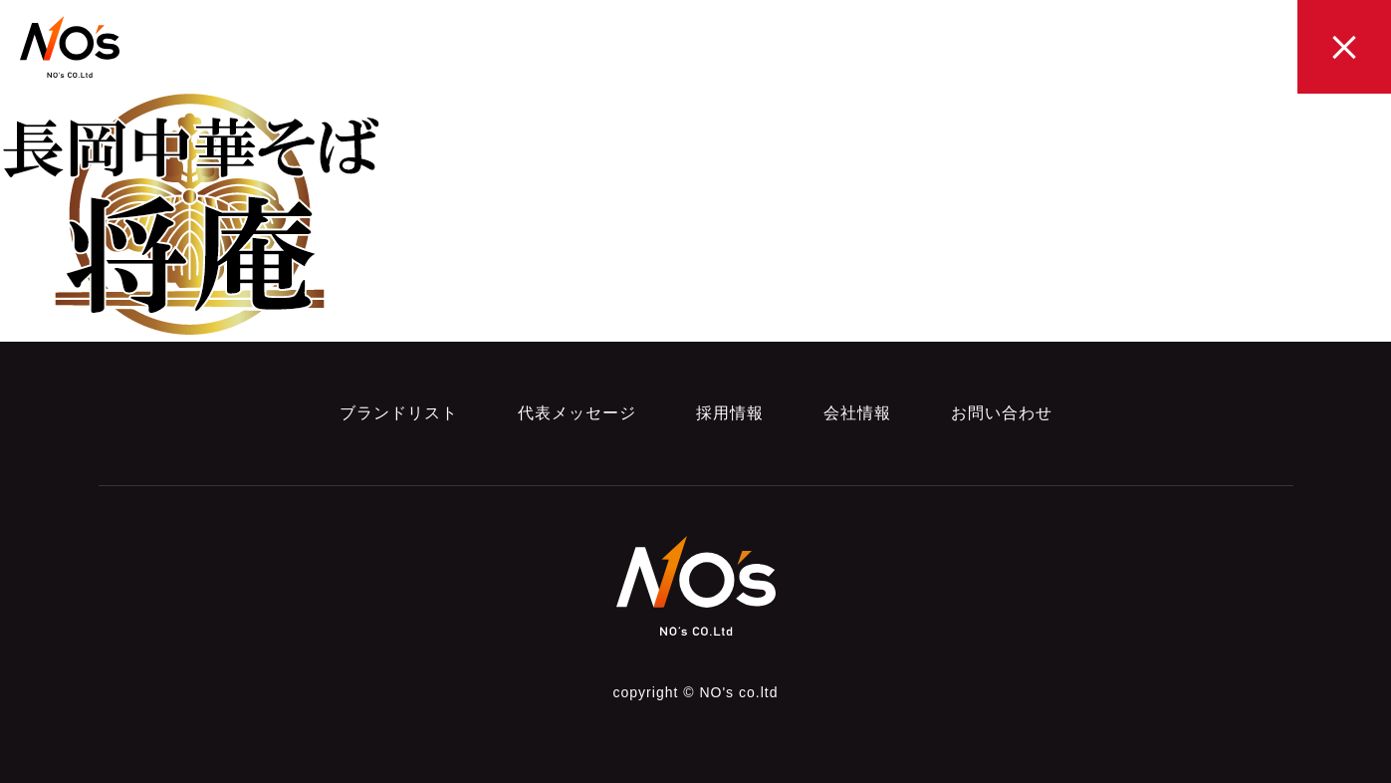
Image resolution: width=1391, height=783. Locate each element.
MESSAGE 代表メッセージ (831, 50)
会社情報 (857, 412)
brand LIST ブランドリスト (690, 50)
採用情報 (730, 412)
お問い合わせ (1001, 412)
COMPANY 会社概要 (1081, 50)
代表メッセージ (577, 412)
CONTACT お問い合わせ (1209, 50)
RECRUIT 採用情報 (958, 50)
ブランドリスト (399, 412)
